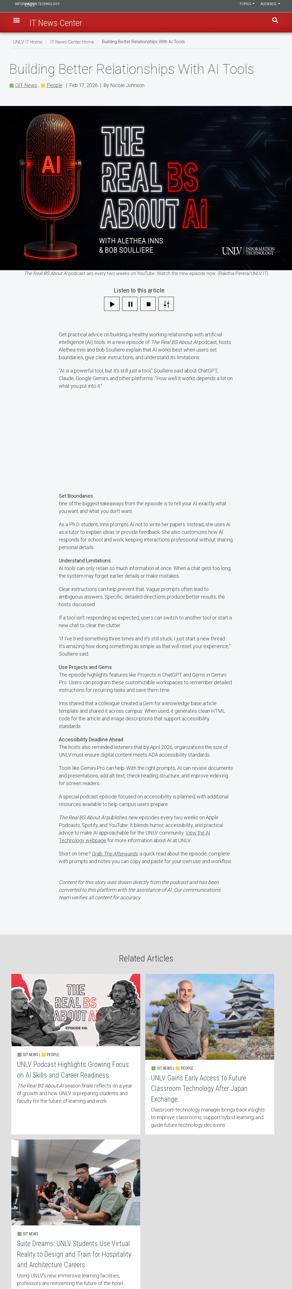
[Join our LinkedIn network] (271, 1268)
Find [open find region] (273, 23)
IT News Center (31, 1235)
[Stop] (148, 304)
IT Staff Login (29, 1250)
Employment (120, 1235)
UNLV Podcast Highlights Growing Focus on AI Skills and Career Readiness (54, 1073)
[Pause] (130, 304)
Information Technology (51, 6)
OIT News (26, 85)
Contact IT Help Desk (127, 1221)
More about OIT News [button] (119, 1193)
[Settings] (166, 304)
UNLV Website (212, 1235)
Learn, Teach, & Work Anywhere (45, 1221)
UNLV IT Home (27, 41)
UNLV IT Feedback (216, 1221)
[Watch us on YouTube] (277, 1268)
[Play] (112, 304)
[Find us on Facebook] (266, 1268)
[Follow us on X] (274, 1268)
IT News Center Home (72, 41)
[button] (19, 23)
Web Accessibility (124, 1250)
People (54, 85)
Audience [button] (269, 6)
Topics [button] (242, 6)
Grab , (115, 854)
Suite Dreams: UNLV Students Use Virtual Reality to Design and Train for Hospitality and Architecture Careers (237, 1073)
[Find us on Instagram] (268, 1268)
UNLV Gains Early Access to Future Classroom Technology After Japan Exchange (146, 1073)
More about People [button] (176, 1193)
